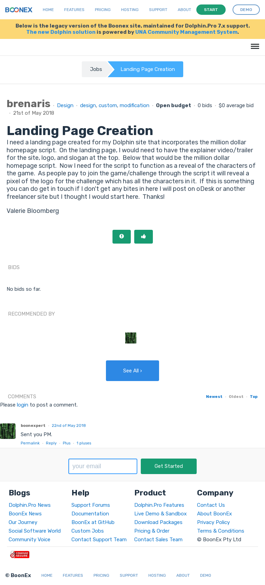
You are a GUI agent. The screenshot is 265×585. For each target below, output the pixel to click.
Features (74, 9)
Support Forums (90, 505)
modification (134, 105)
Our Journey (23, 522)
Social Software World (35, 531)
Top (253, 396)
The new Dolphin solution (61, 32)
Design (65, 105)
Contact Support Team (99, 539)
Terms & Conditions (220, 531)
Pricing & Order (151, 531)
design (88, 105)
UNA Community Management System (186, 32)
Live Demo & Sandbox (160, 514)
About (184, 9)
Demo (205, 575)
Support (158, 9)
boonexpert (33, 425)
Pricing (103, 9)
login (22, 405)
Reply (51, 443)
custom (108, 105)
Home (48, 9)
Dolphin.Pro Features (159, 505)
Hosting (130, 9)
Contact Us (211, 505)
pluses (84, 443)
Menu (253, 43)
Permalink (30, 443)
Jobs (96, 69)
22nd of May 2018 (69, 425)
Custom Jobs (87, 531)
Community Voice (29, 539)
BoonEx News (25, 514)
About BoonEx (214, 514)
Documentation (90, 514)
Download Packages (158, 522)
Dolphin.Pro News (30, 505)
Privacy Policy (213, 522)
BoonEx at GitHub (93, 522)
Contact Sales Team (158, 539)
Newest (214, 396)
